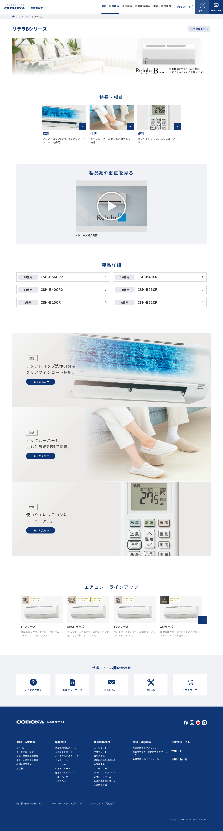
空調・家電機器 (110, 6)
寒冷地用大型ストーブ (66, 747)
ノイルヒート (61, 760)
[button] (202, 620)
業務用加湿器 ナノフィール (146, 759)
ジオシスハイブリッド (104, 772)
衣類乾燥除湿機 (24, 764)
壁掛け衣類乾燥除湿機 (27, 760)
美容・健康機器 (162, 6)
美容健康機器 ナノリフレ (145, 747)
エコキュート (100, 747)
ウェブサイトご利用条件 (102, 803)
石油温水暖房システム (104, 780)
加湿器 (19, 768)
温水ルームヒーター (65, 772)
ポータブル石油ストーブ (67, 755)
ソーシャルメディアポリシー (67, 803)
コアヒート (60, 764)
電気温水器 (99, 755)
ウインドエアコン (25, 751)
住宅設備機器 (142, 6)
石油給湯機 (99, 764)
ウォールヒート (62, 768)
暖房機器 (127, 6)
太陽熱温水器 (100, 784)
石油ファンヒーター (65, 751)
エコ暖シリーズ (101, 768)
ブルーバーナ (61, 776)
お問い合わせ (216, 7)
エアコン (23, 16)
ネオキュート (100, 751)
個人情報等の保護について (30, 803)
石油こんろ (60, 780)
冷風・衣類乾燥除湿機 (27, 755)
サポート (202, 7)
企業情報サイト (183, 6)
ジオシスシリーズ (102, 776)
